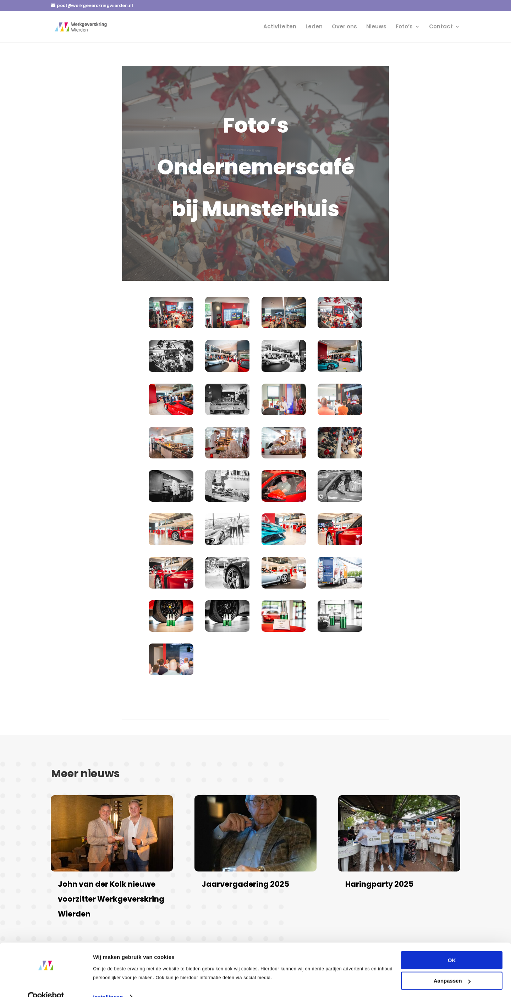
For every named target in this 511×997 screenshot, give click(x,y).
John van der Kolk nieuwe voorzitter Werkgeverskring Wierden (111, 899)
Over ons (344, 27)
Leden (314, 27)
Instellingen (108, 983)
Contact (441, 27)
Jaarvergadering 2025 (245, 884)
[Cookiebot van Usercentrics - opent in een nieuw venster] (46, 983)
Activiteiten (279, 27)
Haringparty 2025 (379, 884)
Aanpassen (452, 967)
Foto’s (404, 27)
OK (452, 946)
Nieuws (376, 27)
